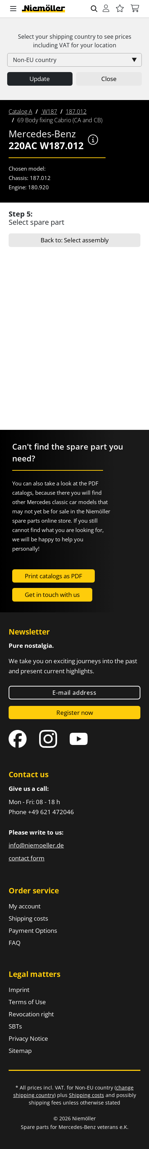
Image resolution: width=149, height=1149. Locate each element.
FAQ (14, 943)
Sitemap (20, 1050)
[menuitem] (20, 111)
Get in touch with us (52, 594)
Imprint (19, 990)
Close (109, 79)
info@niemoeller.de (36, 845)
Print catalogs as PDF (53, 576)
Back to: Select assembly (75, 240)
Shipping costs (28, 918)
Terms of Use (27, 1002)
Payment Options (33, 930)
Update (39, 79)
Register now (74, 712)
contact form (27, 858)
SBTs (15, 1026)
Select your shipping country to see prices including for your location (74, 41)
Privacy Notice (28, 1038)
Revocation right (31, 1014)
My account (25, 906)
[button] (13, 9)
